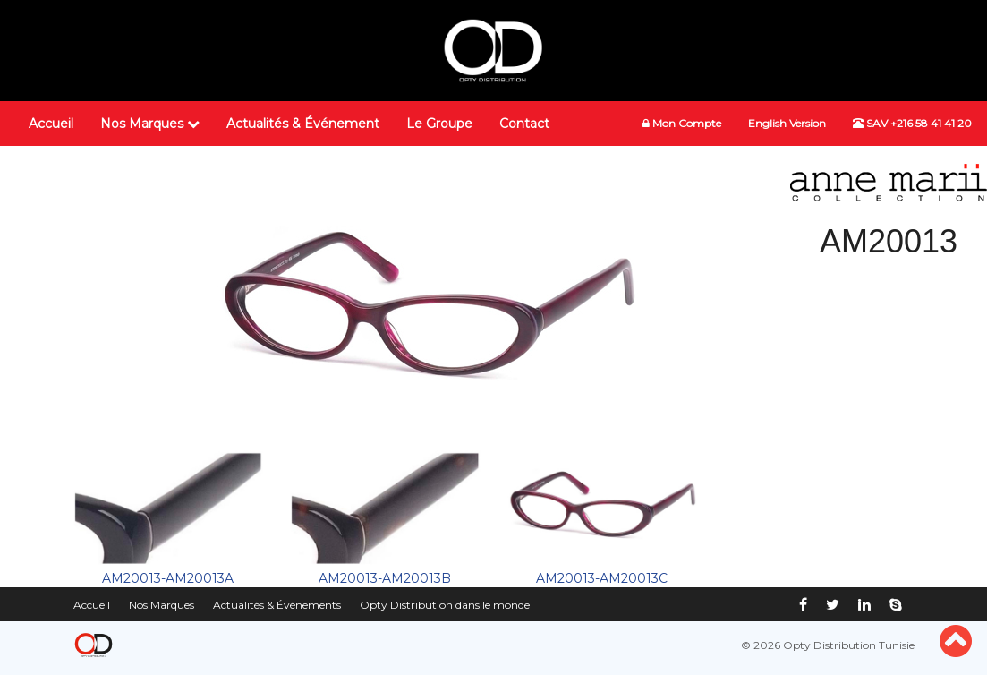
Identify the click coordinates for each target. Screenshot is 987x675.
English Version (787, 123)
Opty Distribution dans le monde (445, 604)
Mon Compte (681, 123)
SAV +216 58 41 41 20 (912, 123)
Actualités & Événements (277, 604)
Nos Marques (150, 123)
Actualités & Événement (302, 123)
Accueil (51, 123)
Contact (524, 123)
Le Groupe (439, 123)
